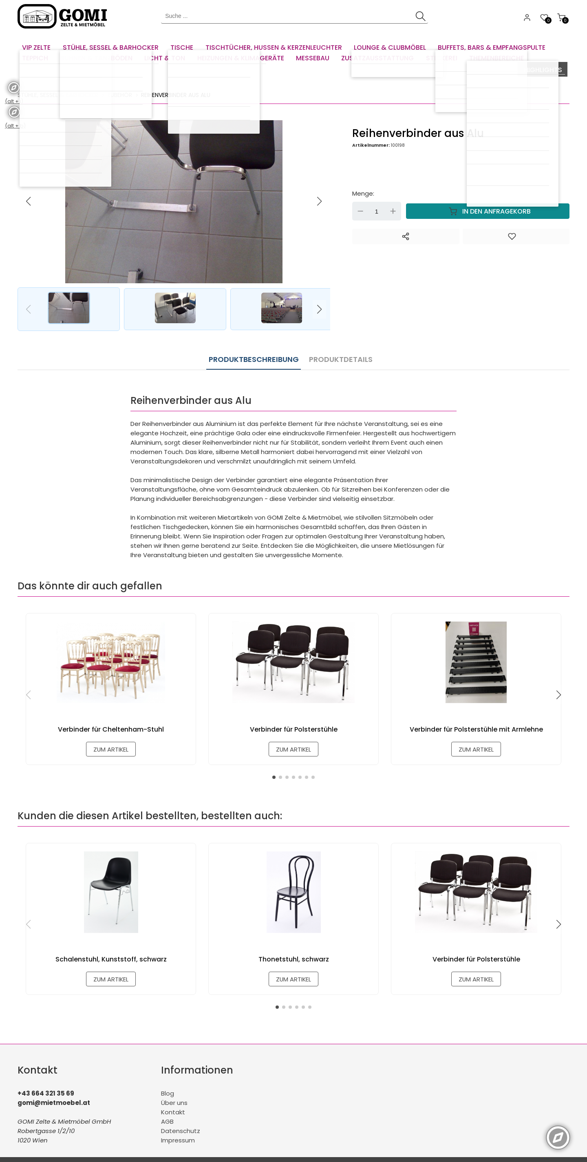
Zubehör (119, 83)
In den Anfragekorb (488, 200)
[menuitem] (38, 45)
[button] (320, 190)
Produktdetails (339, 347)
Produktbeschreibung (254, 347)
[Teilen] (405, 225)
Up (393, 200)
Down (360, 200)
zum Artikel (111, 737)
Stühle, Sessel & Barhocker (58, 83)
